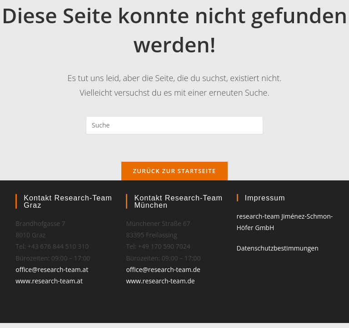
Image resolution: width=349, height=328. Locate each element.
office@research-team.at (51, 269)
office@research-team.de (163, 269)
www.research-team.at (49, 281)
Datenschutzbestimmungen (278, 248)
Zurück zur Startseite (174, 171)
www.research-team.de (160, 281)
